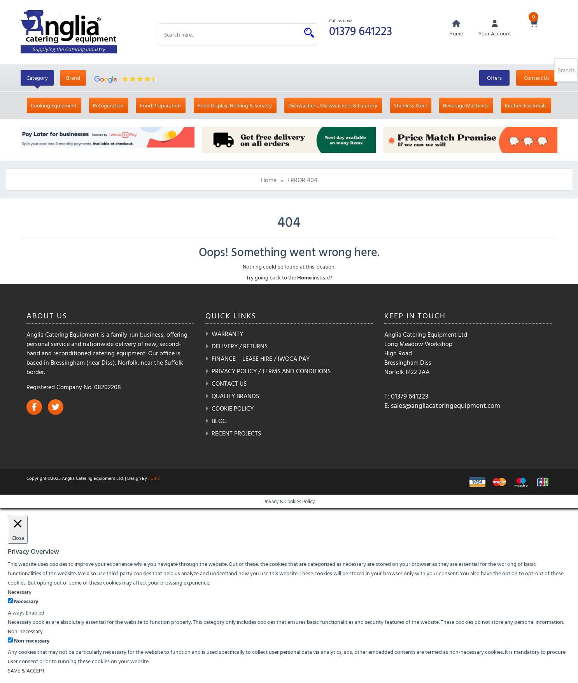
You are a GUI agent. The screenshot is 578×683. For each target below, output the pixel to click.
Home (269, 179)
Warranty (227, 333)
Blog (219, 420)
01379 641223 (360, 30)
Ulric (155, 477)
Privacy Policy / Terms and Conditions (271, 371)
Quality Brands (235, 395)
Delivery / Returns (240, 346)
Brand (73, 78)
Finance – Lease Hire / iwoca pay (261, 358)
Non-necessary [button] (25, 631)
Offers (494, 78)
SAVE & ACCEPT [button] (26, 670)
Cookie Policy (233, 408)
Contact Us (537, 78)
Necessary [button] (20, 592)
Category (37, 78)
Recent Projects (236, 433)
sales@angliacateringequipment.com (445, 405)
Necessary (26, 601)
